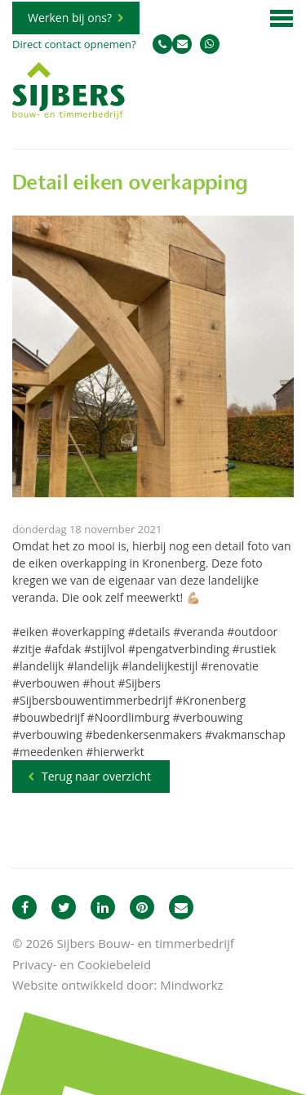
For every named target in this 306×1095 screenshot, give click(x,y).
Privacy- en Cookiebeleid (81, 964)
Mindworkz (191, 985)
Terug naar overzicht (96, 776)
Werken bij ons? (70, 17)
